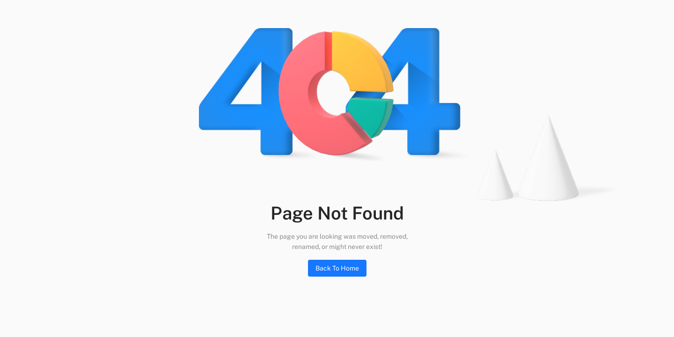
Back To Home (337, 268)
